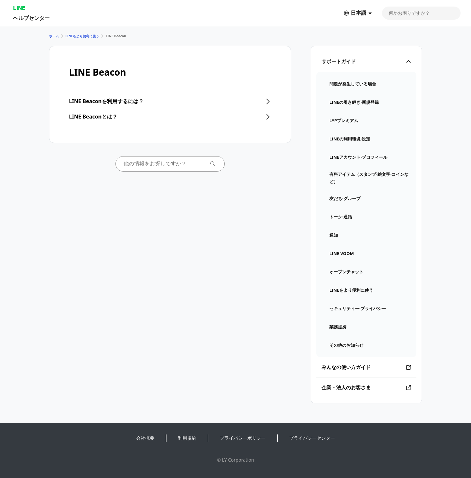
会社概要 (145, 438)
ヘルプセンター (31, 17)
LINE (19, 7)
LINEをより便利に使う (82, 36)
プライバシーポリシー (243, 438)
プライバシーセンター (312, 438)
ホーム (54, 36)
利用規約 (187, 438)
